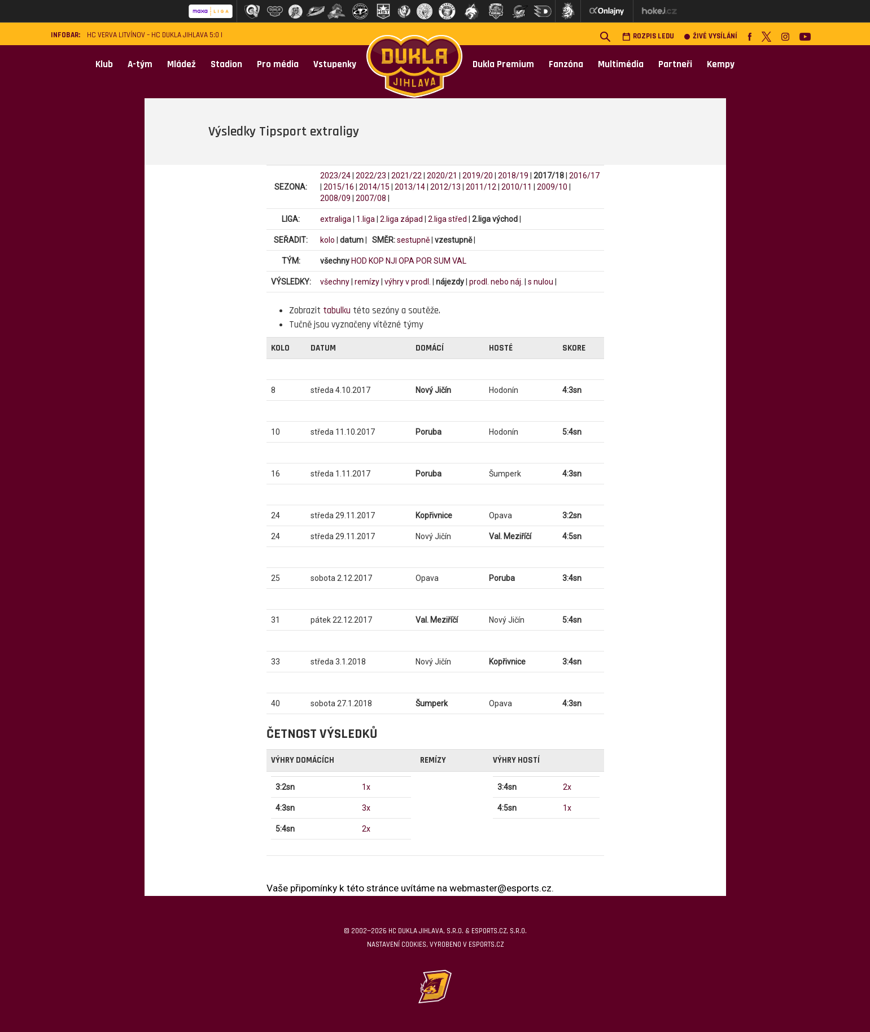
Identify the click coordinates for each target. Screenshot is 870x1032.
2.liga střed (447, 219)
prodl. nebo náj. (496, 281)
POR (424, 260)
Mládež (181, 64)
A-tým (140, 64)
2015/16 (338, 186)
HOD (359, 260)
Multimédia (621, 64)
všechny (334, 281)
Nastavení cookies (396, 944)
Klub (104, 64)
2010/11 (516, 186)
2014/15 (374, 186)
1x (366, 787)
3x (366, 807)
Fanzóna (566, 64)
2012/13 (445, 186)
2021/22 (406, 175)
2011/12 (481, 186)
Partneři (675, 64)
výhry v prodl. (407, 281)
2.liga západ (401, 219)
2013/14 (410, 186)
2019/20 (477, 175)
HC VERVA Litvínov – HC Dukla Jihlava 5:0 (153, 35)
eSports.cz (486, 944)
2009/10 (552, 186)
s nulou (540, 281)
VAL (459, 260)
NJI (391, 260)
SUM (442, 260)
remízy (367, 281)
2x (366, 828)
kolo (327, 239)
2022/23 (371, 175)
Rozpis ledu (648, 36)
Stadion (226, 64)
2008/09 (335, 198)
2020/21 (442, 175)
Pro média (278, 64)
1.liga (365, 219)
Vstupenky (334, 64)
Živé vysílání (710, 36)
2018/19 (513, 175)
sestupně (413, 239)
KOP (376, 260)
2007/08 (371, 198)
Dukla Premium (503, 64)
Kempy (721, 64)
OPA (406, 260)
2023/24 (335, 175)
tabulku (337, 310)
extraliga (335, 219)
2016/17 (584, 175)
